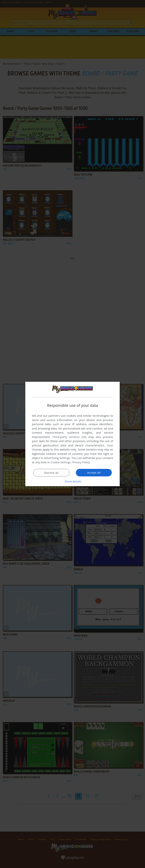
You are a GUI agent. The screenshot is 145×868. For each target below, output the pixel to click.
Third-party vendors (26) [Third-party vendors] (69, 437)
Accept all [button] (94, 472)
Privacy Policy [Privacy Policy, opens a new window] (81, 462)
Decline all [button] (51, 473)
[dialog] (72, 434)
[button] (72, 481)
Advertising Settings (57, 458)
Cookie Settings (61, 462)
